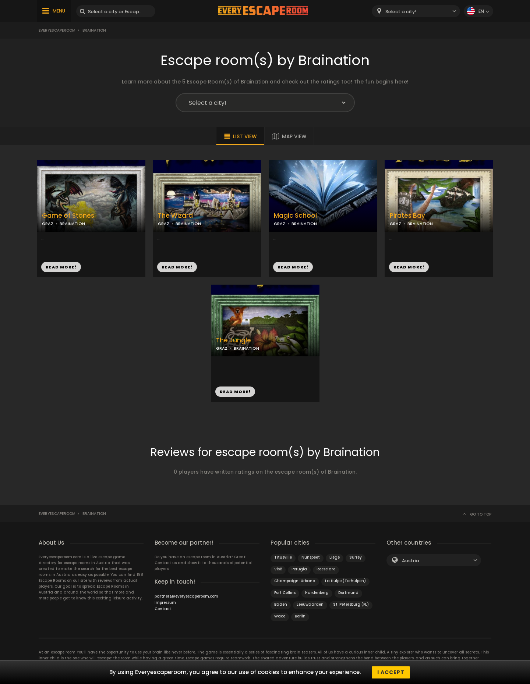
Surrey (355, 557)
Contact (163, 609)
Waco (279, 616)
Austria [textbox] (410, 560)
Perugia (299, 569)
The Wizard (175, 216)
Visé (278, 569)
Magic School (295, 216)
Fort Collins (285, 592)
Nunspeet (310, 557)
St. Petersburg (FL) (351, 604)
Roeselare (326, 569)
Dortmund (348, 592)
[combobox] (416, 11)
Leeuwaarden (310, 604)
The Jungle (233, 340)
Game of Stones (68, 216)
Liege (334, 557)
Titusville (283, 557)
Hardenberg (317, 592)
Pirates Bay (407, 216)
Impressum (165, 602)
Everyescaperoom (57, 30)
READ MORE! (61, 267)
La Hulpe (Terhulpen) (345, 581)
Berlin (300, 616)
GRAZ (47, 224)
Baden (280, 604)
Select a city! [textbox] (400, 11)
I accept (390, 672)
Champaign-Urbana (294, 581)
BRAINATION (72, 224)
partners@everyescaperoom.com (186, 596)
